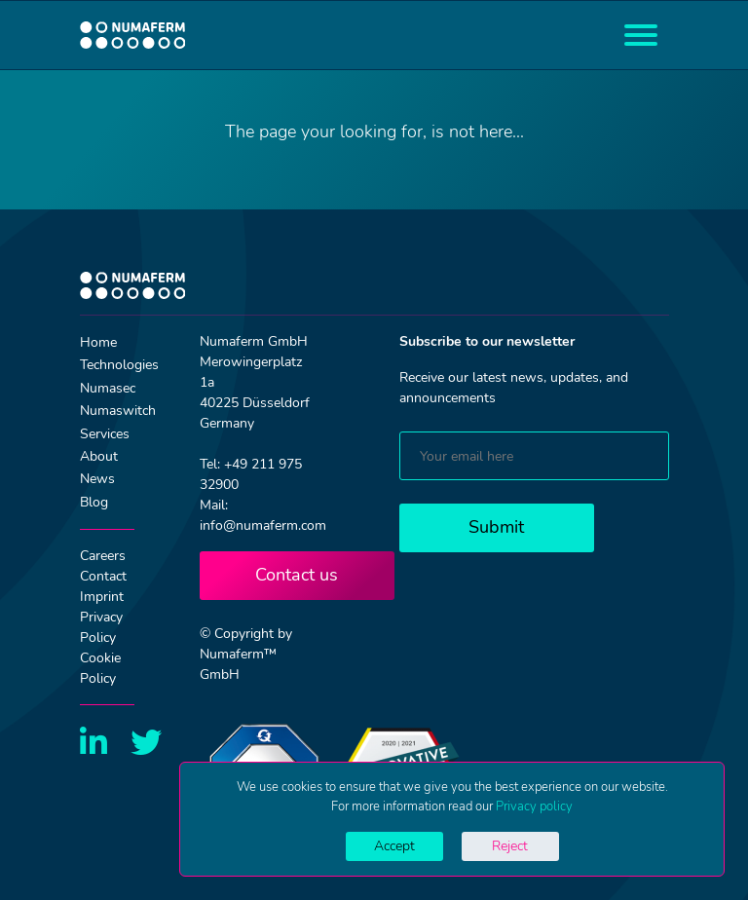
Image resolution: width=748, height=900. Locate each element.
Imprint (102, 596)
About (99, 456)
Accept (394, 846)
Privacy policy (534, 806)
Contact (103, 576)
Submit (496, 527)
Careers (103, 555)
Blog (94, 502)
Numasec (107, 388)
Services (105, 434)
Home (98, 342)
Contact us (296, 574)
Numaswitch (118, 410)
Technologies (119, 365)
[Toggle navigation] (641, 35)
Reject (510, 846)
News (97, 478)
